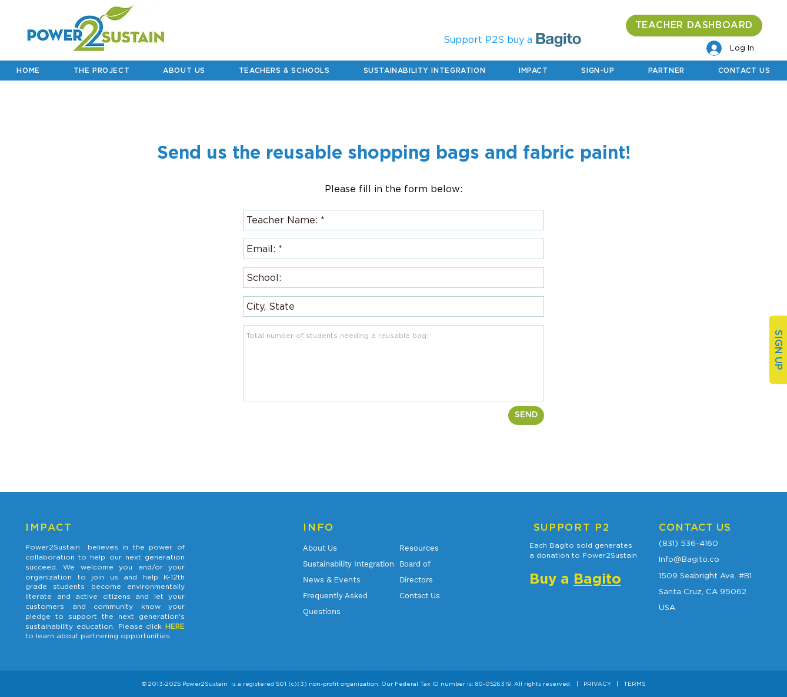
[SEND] (526, 415)
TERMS (634, 684)
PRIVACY (597, 684)
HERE (175, 626)
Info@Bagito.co (689, 559)
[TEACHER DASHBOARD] (694, 25)
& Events (332, 579)
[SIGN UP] (778, 350)
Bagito (597, 579)
